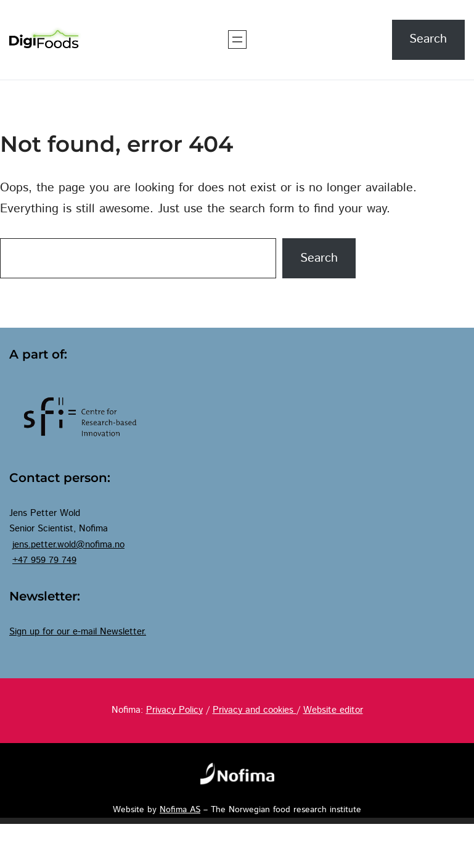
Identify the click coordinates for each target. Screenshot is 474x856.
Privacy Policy (174, 710)
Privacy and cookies (254, 710)
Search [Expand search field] (428, 39)
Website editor (333, 710)
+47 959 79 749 (44, 560)
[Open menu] (237, 39)
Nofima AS (180, 810)
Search (319, 258)
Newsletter (122, 632)
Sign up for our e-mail (54, 632)
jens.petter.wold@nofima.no (68, 545)
